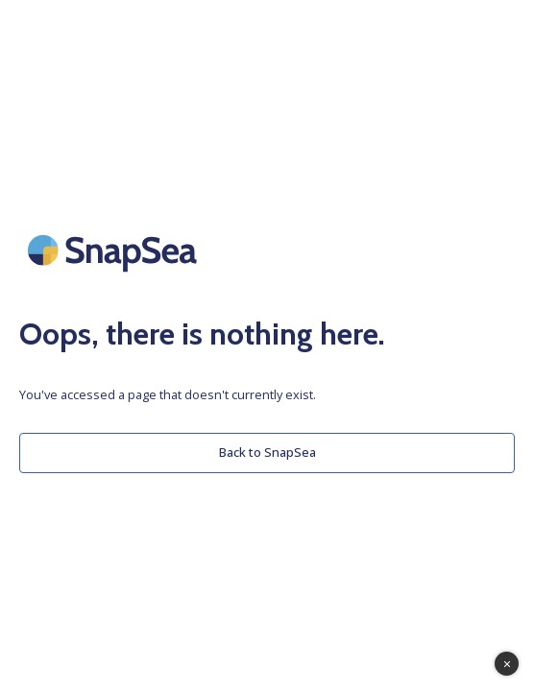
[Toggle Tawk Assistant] (507, 664)
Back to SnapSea (267, 452)
